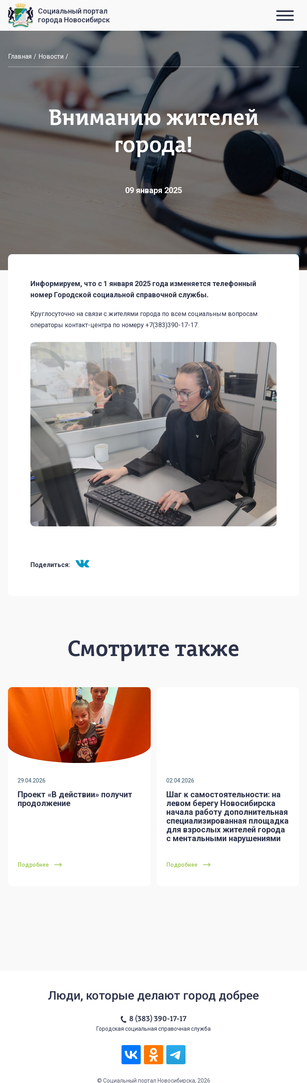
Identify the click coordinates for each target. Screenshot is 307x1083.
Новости (51, 56)
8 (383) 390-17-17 (157, 1019)
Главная (20, 56)
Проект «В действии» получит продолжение (75, 799)
